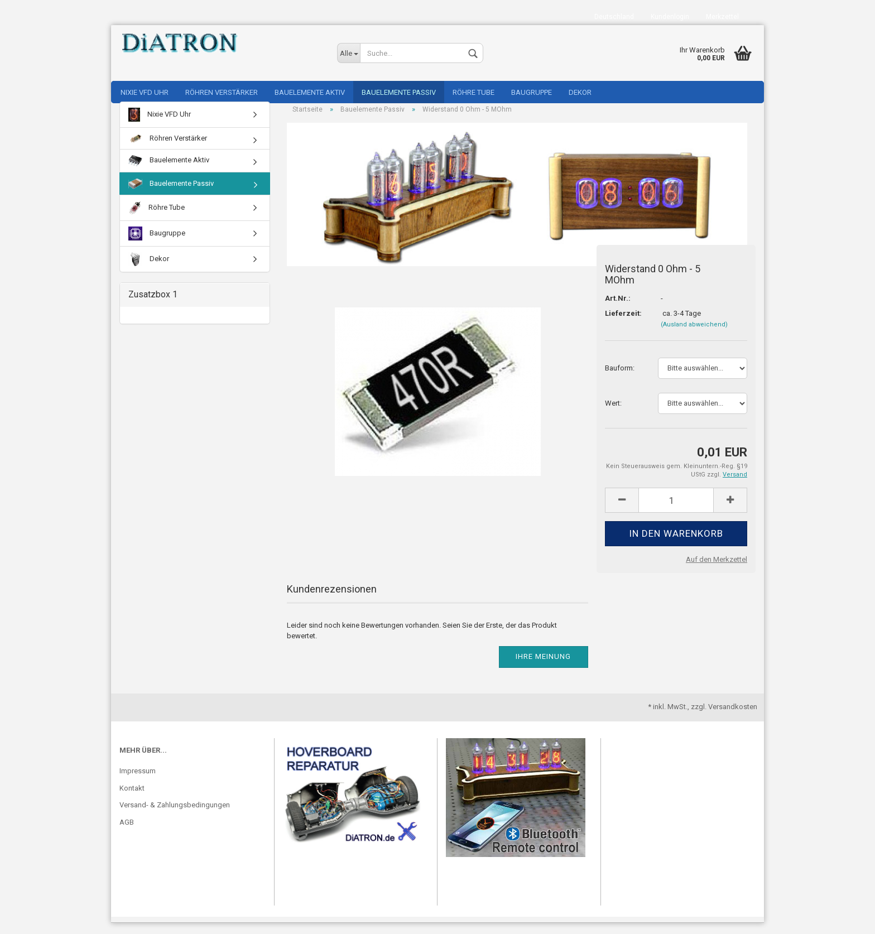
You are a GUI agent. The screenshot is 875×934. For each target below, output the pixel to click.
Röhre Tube (473, 92)
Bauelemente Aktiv (310, 92)
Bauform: (619, 379)
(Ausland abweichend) (694, 335)
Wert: (613, 414)
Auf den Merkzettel (716, 570)
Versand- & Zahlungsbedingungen (174, 816)
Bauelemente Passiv (399, 92)
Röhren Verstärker (221, 92)
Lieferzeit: (623, 324)
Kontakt (132, 799)
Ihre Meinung (543, 668)
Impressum (137, 782)
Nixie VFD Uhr (145, 92)
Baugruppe (531, 92)
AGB (126, 833)
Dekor (580, 92)
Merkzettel (722, 17)
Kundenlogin (670, 17)
